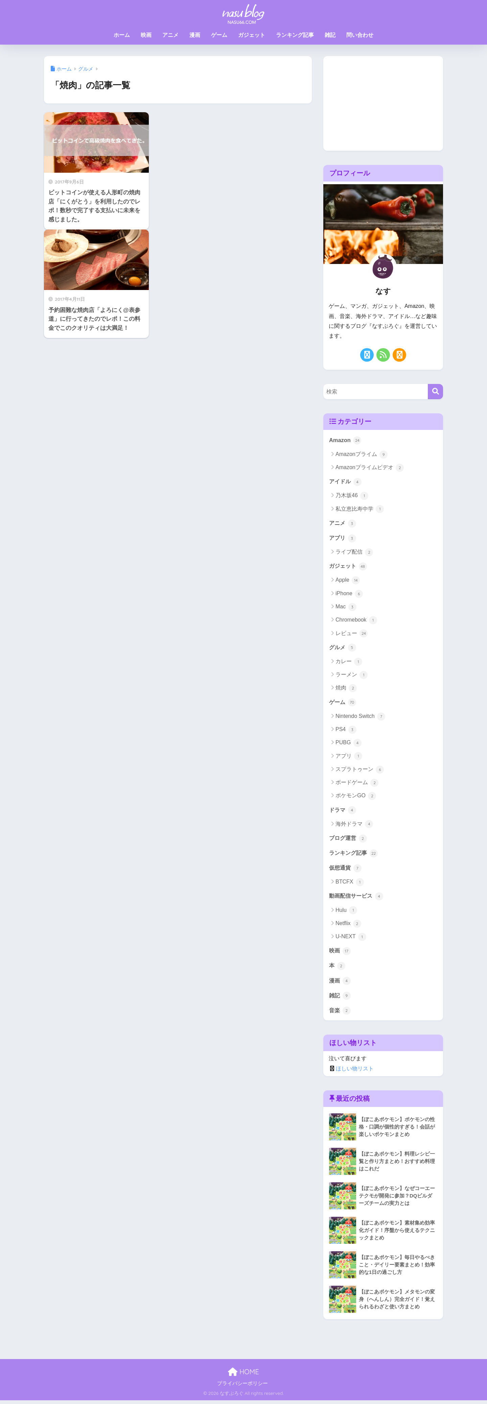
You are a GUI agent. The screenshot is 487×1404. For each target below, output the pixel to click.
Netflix (348, 926)
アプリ (343, 539)
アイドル (346, 482)
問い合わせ (359, 35)
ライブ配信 (354, 553)
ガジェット (251, 35)
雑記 (330, 35)
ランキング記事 (295, 35)
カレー (348, 663)
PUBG (348, 744)
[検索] (435, 391)
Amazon (345, 440)
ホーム (122, 35)
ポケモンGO (355, 798)
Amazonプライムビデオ (369, 468)
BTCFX (349, 884)
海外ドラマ (354, 826)
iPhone (349, 595)
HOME (243, 1375)
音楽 (340, 1014)
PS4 (345, 731)
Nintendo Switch (360, 718)
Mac (345, 608)
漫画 (194, 35)
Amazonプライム (361, 455)
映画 (146, 35)
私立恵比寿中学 (359, 510)
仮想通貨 (346, 870)
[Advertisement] (383, 103)
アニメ (170, 35)
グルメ (343, 649)
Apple (347, 581)
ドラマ (343, 811)
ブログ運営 (349, 840)
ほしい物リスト (355, 1072)
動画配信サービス (357, 898)
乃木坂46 (351, 496)
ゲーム (219, 35)
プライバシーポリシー (242, 1386)
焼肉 (346, 689)
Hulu (346, 913)
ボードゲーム (356, 784)
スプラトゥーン (359, 771)
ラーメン (351, 676)
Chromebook (356, 621)
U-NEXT (350, 939)
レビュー (351, 634)
